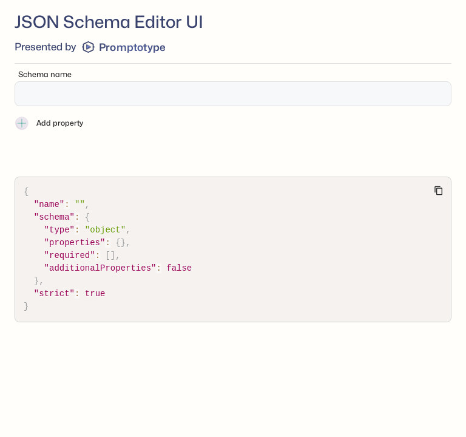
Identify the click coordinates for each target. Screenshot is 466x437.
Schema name (45, 74)
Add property (49, 123)
